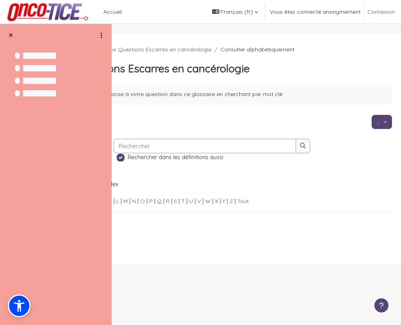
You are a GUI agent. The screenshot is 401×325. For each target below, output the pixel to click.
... (365, 138)
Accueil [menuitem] (112, 11)
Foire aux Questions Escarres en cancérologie (269, 49)
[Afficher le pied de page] (381, 305)
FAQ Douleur (143, 49)
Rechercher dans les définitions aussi (190, 198)
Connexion (381, 11)
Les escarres (185, 49)
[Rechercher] (220, 187)
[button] (235, 12)
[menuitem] (128, 12)
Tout (361, 243)
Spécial (136, 243)
